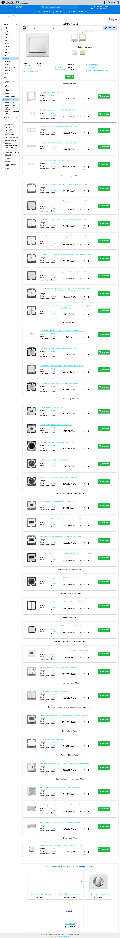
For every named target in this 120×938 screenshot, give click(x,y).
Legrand (8, 16)
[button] (111, 2)
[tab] (36, 12)
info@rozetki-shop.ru (101, 8)
